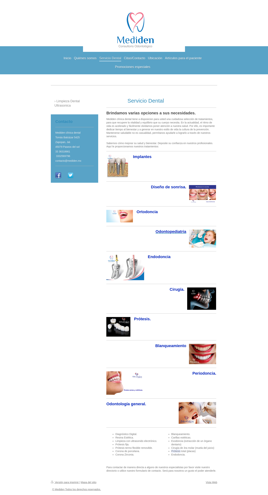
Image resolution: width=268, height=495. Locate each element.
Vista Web (211, 482)
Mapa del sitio (88, 482)
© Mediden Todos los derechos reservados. (76, 489)
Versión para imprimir (65, 482)
